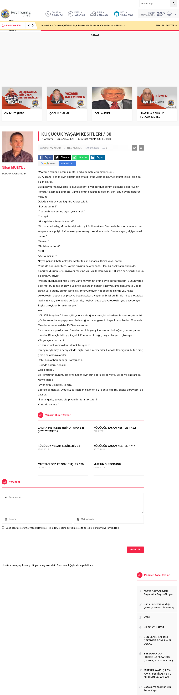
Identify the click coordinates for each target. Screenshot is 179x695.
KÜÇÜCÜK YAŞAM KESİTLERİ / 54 (59, 446)
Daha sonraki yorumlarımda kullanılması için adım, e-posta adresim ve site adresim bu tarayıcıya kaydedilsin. (62, 527)
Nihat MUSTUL (13, 168)
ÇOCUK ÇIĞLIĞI (59, 113)
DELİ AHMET (102, 113)
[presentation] (25, 539)
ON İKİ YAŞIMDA (14, 113)
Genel (59, 139)
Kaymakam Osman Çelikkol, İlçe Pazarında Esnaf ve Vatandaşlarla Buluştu (82, 25)
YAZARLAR (68, 139)
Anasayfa (47, 139)
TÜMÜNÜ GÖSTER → (166, 25)
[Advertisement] (89, 56)
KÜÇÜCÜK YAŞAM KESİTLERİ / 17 (114, 446)
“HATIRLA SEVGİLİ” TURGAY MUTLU (152, 115)
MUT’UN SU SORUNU (107, 464)
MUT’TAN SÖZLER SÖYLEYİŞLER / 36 (61, 464)
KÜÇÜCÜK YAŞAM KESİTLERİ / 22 (115, 427)
